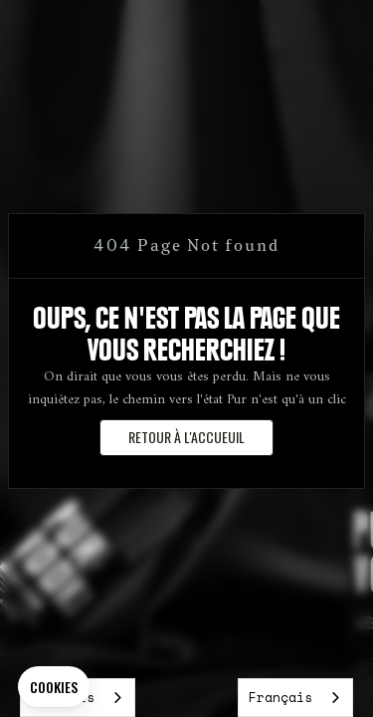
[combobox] (295, 697)
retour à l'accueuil (186, 436)
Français (280, 697)
